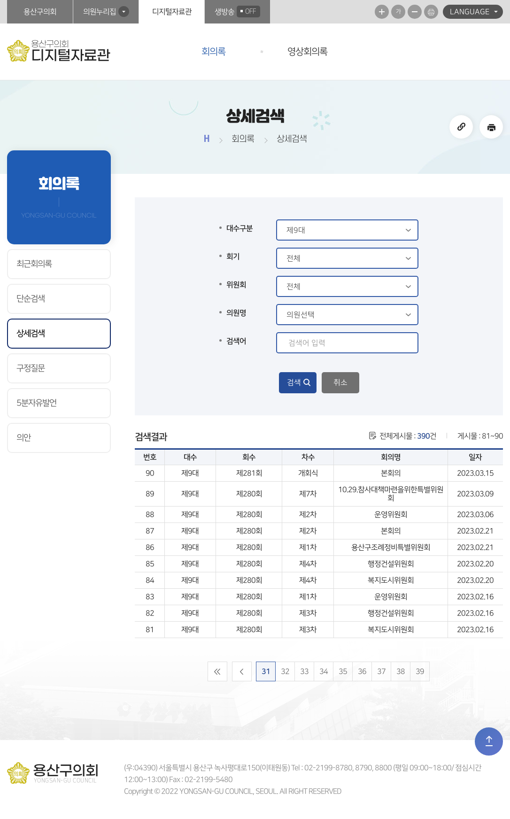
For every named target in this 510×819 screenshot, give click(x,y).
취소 (340, 382)
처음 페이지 (217, 671)
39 (420, 671)
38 (400, 671)
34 (323, 671)
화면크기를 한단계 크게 (382, 12)
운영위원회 (390, 514)
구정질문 (30, 368)
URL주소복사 (461, 127)
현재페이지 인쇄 (431, 12)
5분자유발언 (36, 403)
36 (362, 671)
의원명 (236, 313)
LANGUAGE (469, 12)
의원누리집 (99, 12)
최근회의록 (34, 264)
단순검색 (30, 299)
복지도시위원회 (391, 580)
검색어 (236, 341)
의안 (23, 438)
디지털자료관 (172, 12)
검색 (294, 382)
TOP (489, 741)
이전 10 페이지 (242, 671)
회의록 (213, 52)
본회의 (391, 473)
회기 (233, 256)
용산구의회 (39, 12)
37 (381, 671)
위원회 (236, 285)
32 (285, 671)
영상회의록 (307, 52)
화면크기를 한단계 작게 (415, 12)
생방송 (237, 11)
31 (266, 671)
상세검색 (30, 333)
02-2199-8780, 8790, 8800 (348, 768)
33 (304, 671)
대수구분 (239, 228)
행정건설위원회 (391, 564)
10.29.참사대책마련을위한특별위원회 (390, 493)
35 (343, 671)
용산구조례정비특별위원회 (390, 547)
